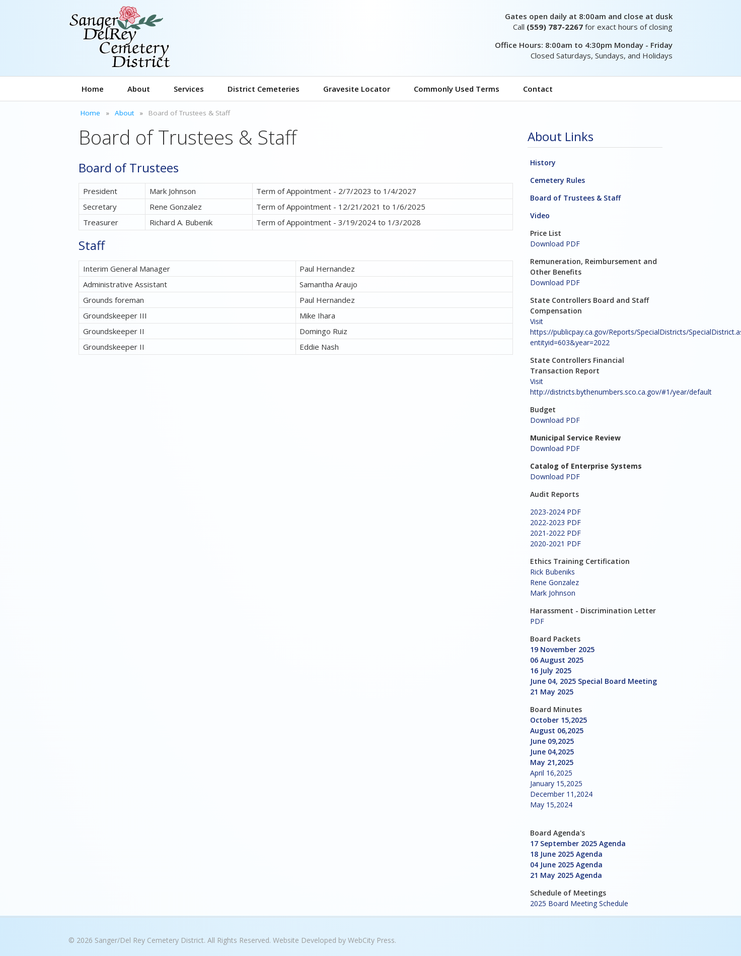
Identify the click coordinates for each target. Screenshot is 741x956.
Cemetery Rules (557, 180)
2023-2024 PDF (555, 512)
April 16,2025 (551, 773)
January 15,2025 (556, 783)
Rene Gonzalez (554, 582)
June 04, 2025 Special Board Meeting (593, 681)
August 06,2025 (556, 730)
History (543, 162)
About (138, 89)
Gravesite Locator (356, 89)
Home (93, 89)
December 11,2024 (561, 794)
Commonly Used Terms (456, 89)
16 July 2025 (550, 670)
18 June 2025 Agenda (566, 854)
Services (189, 89)
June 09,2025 (552, 741)
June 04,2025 (552, 751)
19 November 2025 (562, 649)
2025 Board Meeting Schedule (579, 903)
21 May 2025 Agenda (566, 875)
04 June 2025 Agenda (566, 864)
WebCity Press (371, 940)
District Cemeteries (264, 89)
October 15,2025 (558, 720)
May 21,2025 (551, 762)
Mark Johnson (552, 593)
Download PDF (555, 243)
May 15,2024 (551, 804)
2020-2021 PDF (555, 543)
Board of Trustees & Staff (575, 198)
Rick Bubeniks (552, 572)
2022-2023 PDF (555, 522)
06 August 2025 (556, 660)
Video (540, 215)
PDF (537, 621)
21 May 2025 (551, 691)
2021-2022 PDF (555, 533)
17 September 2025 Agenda (578, 843)
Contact (538, 89)
